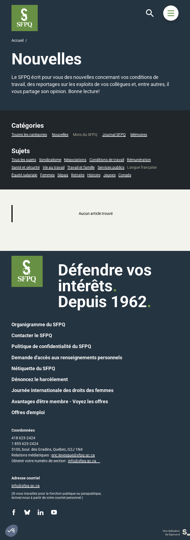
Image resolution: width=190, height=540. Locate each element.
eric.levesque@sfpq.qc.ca (73, 455)
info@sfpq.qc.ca (82, 461)
